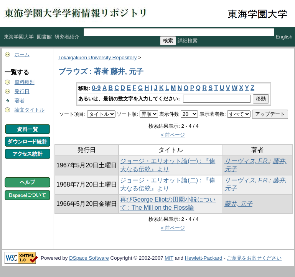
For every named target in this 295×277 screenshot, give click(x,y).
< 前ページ (173, 135)
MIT (169, 258)
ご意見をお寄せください (254, 258)
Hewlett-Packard (203, 258)
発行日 (22, 91)
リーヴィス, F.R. (246, 161)
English (284, 37)
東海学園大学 (19, 37)
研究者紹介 (66, 37)
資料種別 (25, 82)
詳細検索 (188, 40)
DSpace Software (89, 258)
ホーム (22, 54)
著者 (20, 100)
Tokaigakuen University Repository (97, 57)
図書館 (44, 37)
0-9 (96, 88)
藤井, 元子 (238, 203)
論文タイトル (29, 110)
